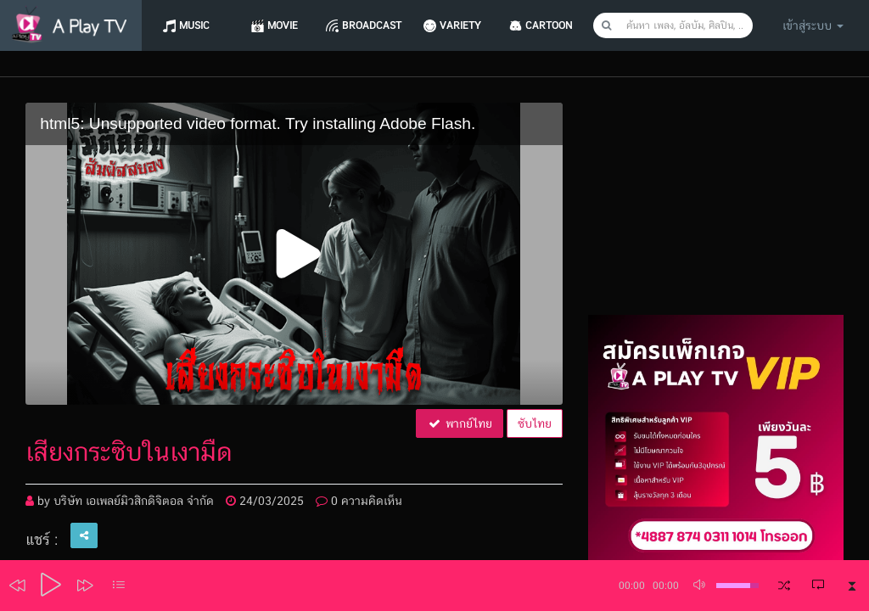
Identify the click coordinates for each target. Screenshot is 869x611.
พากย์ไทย (459, 423)
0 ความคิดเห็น (359, 500)
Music (194, 25)
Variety (460, 25)
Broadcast (371, 25)
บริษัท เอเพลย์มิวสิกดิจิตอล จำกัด (133, 500)
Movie (282, 25)
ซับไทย (535, 423)
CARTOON (548, 25)
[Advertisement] (716, 209)
